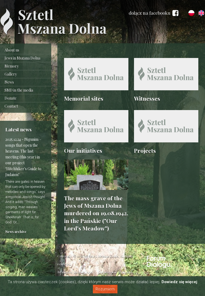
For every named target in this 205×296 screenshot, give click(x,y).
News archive (15, 231)
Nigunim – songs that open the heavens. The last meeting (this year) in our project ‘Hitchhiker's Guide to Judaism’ (23, 157)
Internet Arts (83, 272)
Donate (11, 98)
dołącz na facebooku (153, 13)
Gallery (11, 74)
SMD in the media (19, 90)
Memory (12, 66)
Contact (11, 106)
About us (12, 50)
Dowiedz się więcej (179, 281)
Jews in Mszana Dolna (22, 58)
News (9, 82)
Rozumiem (105, 289)
